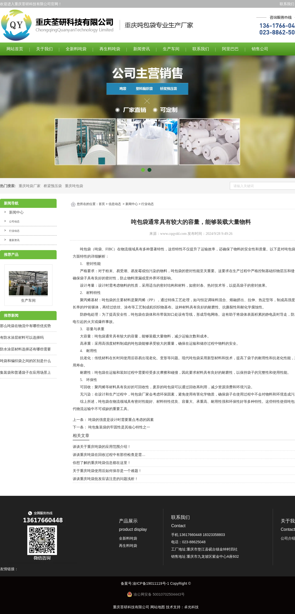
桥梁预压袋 (53, 186)
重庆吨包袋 (74, 186)
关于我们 (44, 49)
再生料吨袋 (109, 49)
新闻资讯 (141, 49)
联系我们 (287, 4)
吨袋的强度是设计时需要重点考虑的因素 (120, 420)
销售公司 (260, 49)
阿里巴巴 (230, 49)
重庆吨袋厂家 (30, 186)
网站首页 (14, 49)
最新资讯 (14, 240)
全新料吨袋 (76, 49)
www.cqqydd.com (173, 234)
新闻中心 (16, 212)
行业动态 (14, 230)
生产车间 (171, 49)
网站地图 (157, 607)
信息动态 (115, 204)
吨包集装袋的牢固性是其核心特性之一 (118, 427)
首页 (102, 204)
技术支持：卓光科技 (182, 607)
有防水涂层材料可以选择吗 (22, 337)
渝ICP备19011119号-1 (151, 583)
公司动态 (14, 221)
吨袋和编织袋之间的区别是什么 (25, 361)
